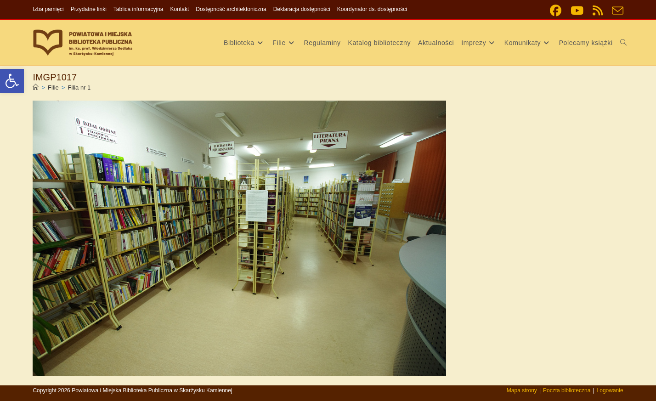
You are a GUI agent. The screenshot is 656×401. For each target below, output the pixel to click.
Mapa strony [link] (522, 390)
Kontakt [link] (179, 9)
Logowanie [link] (610, 390)
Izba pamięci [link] (48, 9)
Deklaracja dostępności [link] (301, 9)
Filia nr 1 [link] (79, 87)
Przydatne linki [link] (89, 9)
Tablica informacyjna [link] (138, 9)
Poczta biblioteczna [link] (566, 390)
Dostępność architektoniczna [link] (231, 9)
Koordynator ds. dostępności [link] (372, 9)
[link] (12, 81)
